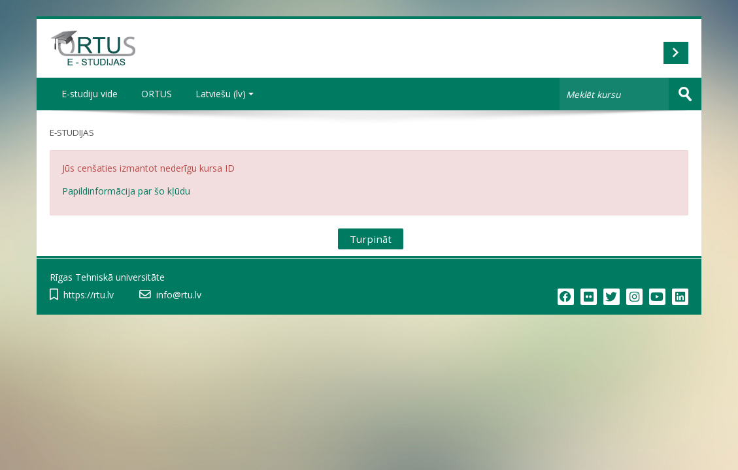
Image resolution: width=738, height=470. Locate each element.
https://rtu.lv (88, 295)
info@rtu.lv (178, 295)
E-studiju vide (89, 93)
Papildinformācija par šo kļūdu (126, 191)
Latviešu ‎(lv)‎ (224, 93)
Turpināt (371, 238)
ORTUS (156, 93)
